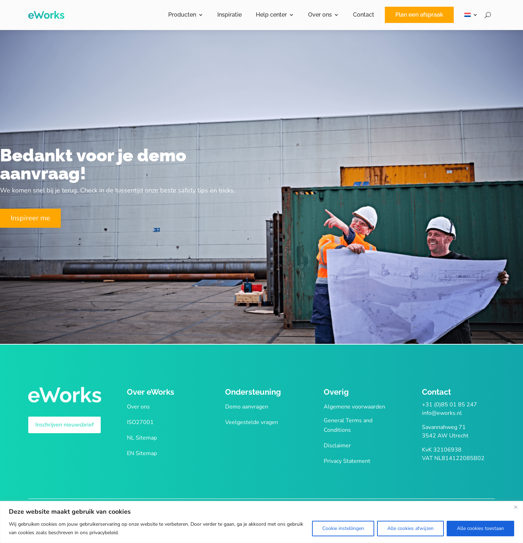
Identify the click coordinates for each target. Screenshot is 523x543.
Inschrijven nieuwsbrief (64, 425)
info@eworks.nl (442, 413)
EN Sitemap (142, 453)
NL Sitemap (142, 438)
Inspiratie (229, 14)
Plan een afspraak (419, 14)
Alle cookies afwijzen (410, 528)
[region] (261, 522)
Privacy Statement (347, 461)
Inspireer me (30, 218)
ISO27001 (140, 422)
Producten (182, 14)
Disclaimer (337, 445)
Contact (363, 14)
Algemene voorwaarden (354, 407)
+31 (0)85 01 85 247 (449, 404)
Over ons (320, 14)
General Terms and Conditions (348, 425)
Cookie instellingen (343, 528)
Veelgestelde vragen (251, 422)
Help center (271, 14)
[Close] (515, 507)
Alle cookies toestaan (480, 528)
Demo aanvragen (246, 407)
